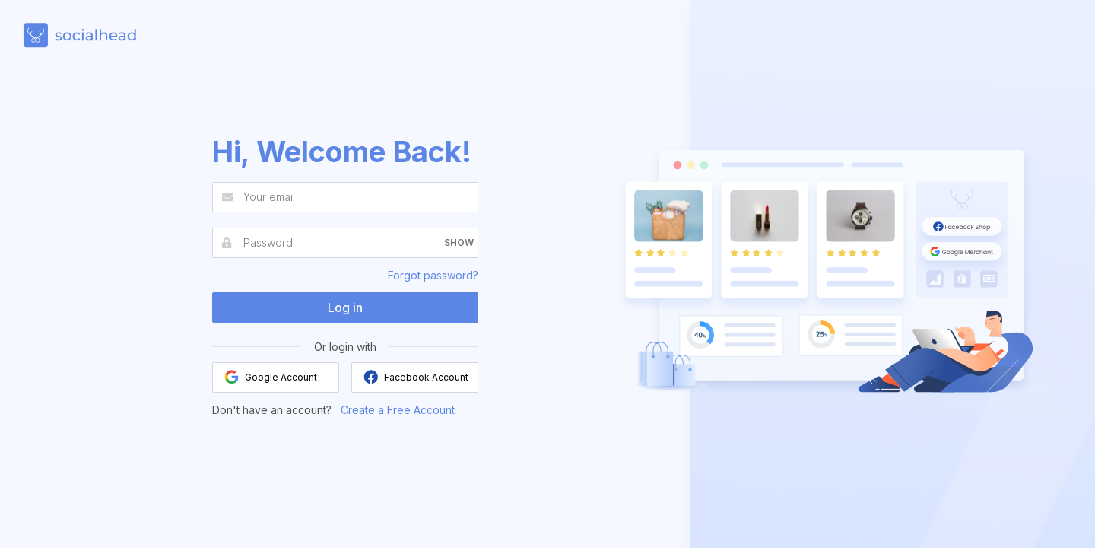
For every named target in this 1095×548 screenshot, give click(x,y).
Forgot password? (433, 275)
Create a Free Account (398, 409)
